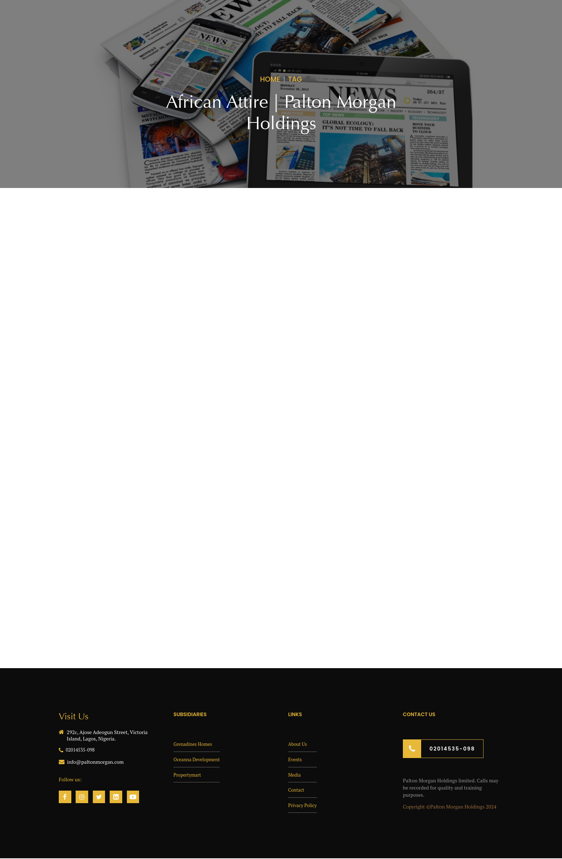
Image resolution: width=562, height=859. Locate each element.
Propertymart (188, 774)
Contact (297, 789)
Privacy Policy (303, 804)
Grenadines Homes (194, 743)
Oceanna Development (198, 759)
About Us (298, 743)
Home (270, 79)
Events (295, 759)
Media (295, 774)
